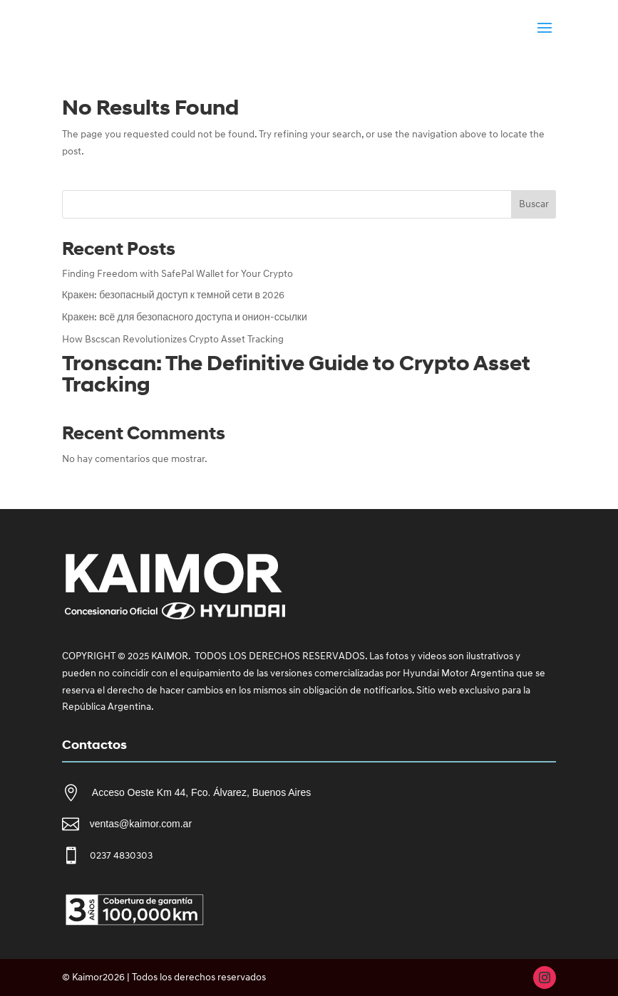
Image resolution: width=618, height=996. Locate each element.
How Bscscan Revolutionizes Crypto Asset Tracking (173, 339)
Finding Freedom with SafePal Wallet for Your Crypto (177, 274)
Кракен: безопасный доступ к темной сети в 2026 (173, 295)
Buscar (534, 204)
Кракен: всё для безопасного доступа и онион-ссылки (184, 317)
